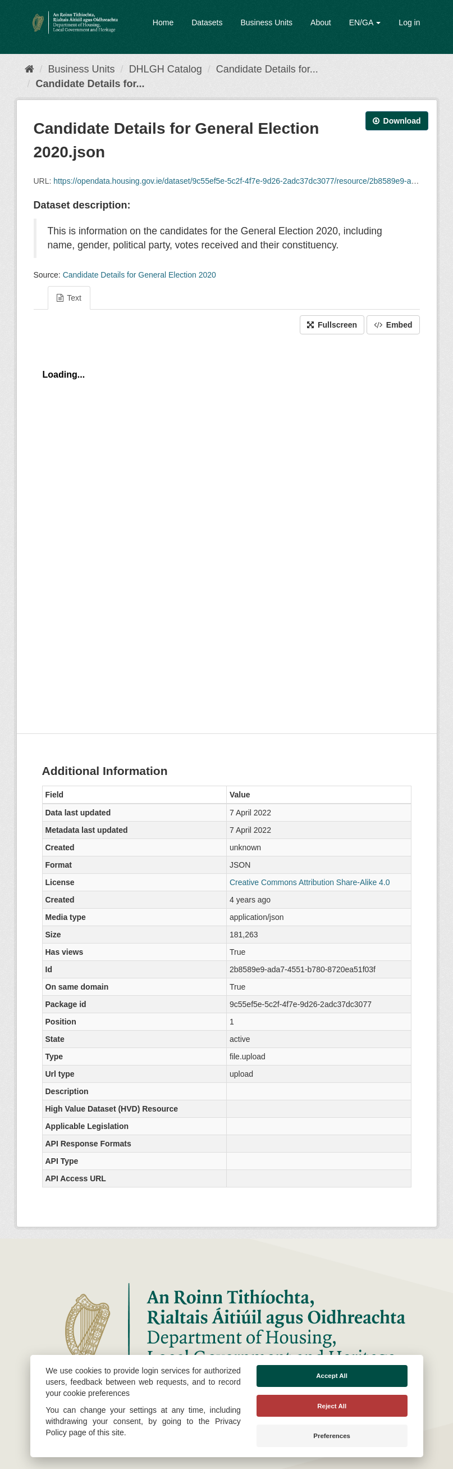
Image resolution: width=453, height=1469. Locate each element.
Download (397, 120)
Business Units (266, 22)
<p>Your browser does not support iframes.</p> (227, 531)
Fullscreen (332, 324)
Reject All (331, 1406)
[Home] (29, 69)
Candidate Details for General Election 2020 (139, 274)
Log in (409, 22)
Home (163, 22)
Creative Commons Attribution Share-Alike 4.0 (310, 882)
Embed (393, 324)
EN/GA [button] (365, 22)
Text (69, 297)
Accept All (331, 1375)
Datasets (206, 22)
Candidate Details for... (267, 69)
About (320, 22)
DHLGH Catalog (165, 69)
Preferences (331, 1435)
